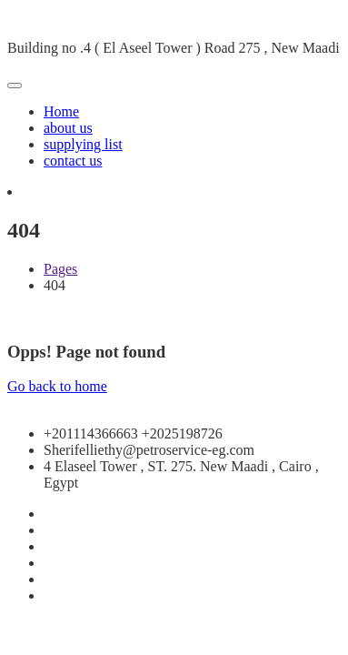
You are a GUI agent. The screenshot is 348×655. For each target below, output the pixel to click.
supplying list (83, 144)
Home (61, 111)
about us (68, 128)
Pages (60, 269)
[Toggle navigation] (14, 85)
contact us (73, 160)
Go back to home (57, 386)
